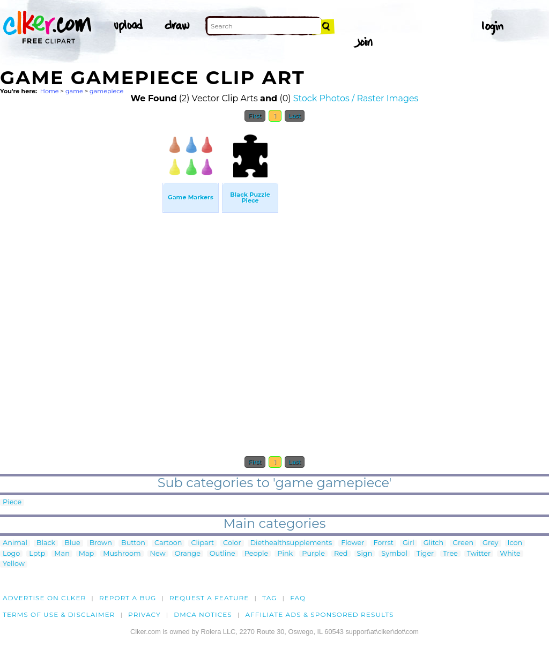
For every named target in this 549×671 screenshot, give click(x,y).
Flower (352, 543)
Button (133, 543)
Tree (450, 553)
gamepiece (106, 91)
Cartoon (168, 543)
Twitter (479, 553)
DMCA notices (203, 614)
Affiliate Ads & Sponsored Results (319, 614)
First (255, 116)
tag (269, 598)
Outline (222, 553)
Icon (515, 543)
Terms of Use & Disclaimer (59, 614)
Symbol (394, 553)
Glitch (433, 543)
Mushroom (121, 553)
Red (341, 553)
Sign (365, 553)
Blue (72, 543)
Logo (11, 553)
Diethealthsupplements (291, 543)
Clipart (202, 543)
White (510, 553)
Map (86, 553)
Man (61, 553)
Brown (101, 543)
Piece (12, 502)
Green (462, 543)
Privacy (144, 614)
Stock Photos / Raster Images (356, 98)
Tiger (425, 553)
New (158, 553)
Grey (490, 543)
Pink (285, 553)
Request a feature (209, 598)
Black (45, 543)
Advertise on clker (44, 598)
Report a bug (128, 598)
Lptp (37, 553)
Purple (313, 553)
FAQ (298, 598)
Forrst (383, 543)
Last (294, 116)
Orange (188, 553)
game (74, 91)
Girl (408, 543)
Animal (15, 543)
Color (232, 543)
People (256, 553)
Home (49, 91)
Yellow (14, 564)
